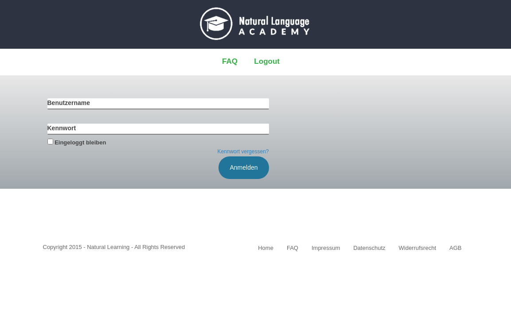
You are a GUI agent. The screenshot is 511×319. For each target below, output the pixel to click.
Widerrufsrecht (418, 248)
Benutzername (68, 102)
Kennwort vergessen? (243, 151)
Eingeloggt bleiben (76, 142)
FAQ (230, 61)
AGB (455, 248)
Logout (267, 61)
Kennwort (61, 128)
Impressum (326, 248)
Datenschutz (369, 248)
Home (265, 248)
